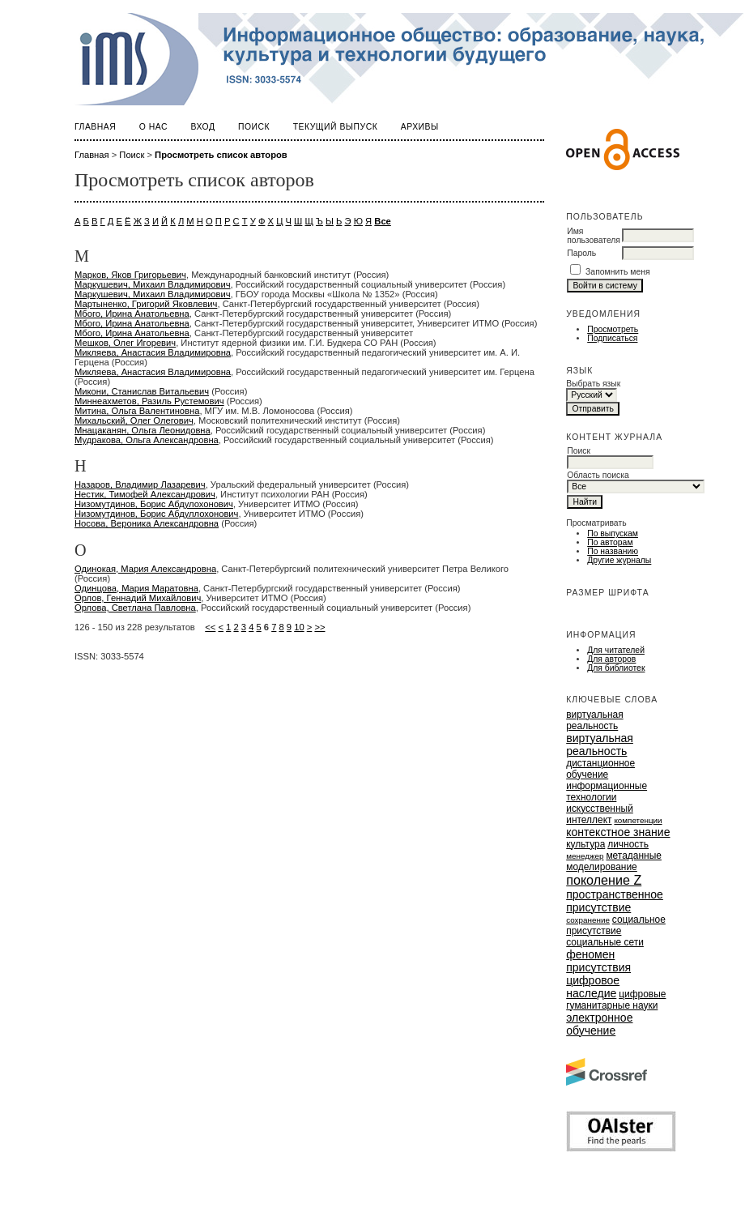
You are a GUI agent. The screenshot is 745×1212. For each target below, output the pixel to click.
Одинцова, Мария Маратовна (136, 588)
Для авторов (611, 659)
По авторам (609, 542)
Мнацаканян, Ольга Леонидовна (142, 430)
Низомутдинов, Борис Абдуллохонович (156, 514)
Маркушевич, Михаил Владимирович (152, 284)
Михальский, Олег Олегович (134, 420)
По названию (612, 551)
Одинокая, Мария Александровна (145, 569)
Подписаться (612, 338)
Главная (95, 126)
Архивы (420, 126)
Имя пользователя (593, 236)
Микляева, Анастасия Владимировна (152, 352)
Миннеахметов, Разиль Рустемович (149, 401)
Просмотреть (612, 329)
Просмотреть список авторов (221, 155)
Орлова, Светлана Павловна (135, 607)
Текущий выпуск (335, 126)
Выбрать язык (593, 383)
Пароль (581, 253)
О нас (153, 126)
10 (299, 627)
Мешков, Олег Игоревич (125, 343)
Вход (203, 126)
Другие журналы (619, 560)
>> (319, 627)
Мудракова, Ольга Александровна (146, 440)
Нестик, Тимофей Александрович (144, 494)
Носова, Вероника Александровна (146, 523)
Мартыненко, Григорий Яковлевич (145, 304)
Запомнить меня (617, 271)
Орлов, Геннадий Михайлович (137, 598)
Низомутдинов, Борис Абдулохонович (153, 504)
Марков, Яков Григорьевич (130, 275)
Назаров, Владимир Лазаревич (140, 484)
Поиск (254, 126)
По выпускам (612, 533)
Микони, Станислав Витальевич (141, 391)
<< (210, 627)
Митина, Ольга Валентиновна (136, 411)
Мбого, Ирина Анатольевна (131, 313)
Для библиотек (616, 668)
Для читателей (616, 650)
